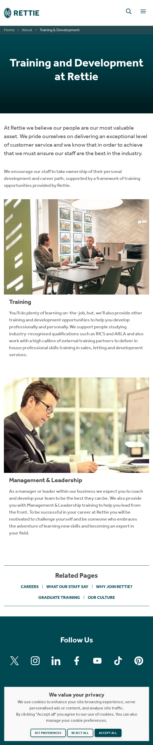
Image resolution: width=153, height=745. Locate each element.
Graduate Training (59, 597)
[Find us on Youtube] (97, 660)
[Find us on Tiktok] (118, 660)
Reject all (80, 733)
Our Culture (101, 597)
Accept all (108, 733)
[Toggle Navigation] (143, 11)
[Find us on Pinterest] (138, 660)
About (27, 30)
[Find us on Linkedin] (56, 660)
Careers (30, 586)
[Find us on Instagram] (35, 660)
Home (9, 30)
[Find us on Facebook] (76, 660)
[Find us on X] (14, 660)
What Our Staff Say (67, 586)
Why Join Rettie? (114, 586)
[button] (129, 11)
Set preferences (48, 733)
